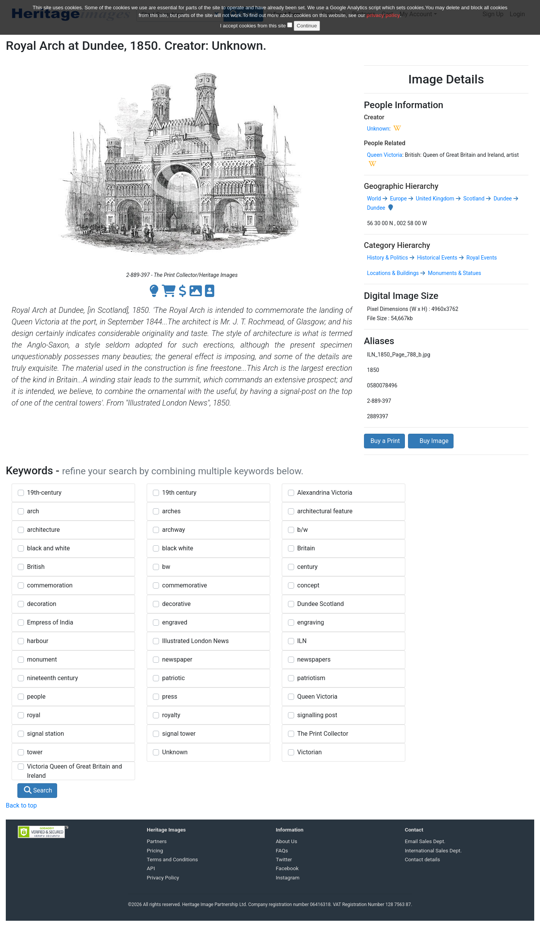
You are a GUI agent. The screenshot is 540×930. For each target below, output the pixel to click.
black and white (48, 548)
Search (38, 790)
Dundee (502, 198)
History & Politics (387, 258)
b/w (302, 529)
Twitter (284, 859)
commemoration (50, 585)
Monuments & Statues (454, 273)
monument (42, 659)
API (151, 868)
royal (33, 715)
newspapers (313, 659)
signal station (45, 733)
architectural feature (324, 511)
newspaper (177, 659)
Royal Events (481, 258)
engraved (174, 622)
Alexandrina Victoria (324, 492)
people (36, 696)
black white (177, 548)
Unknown (378, 129)
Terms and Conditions (172, 859)
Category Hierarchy (397, 245)
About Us (286, 841)
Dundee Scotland (320, 604)
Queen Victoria (384, 155)
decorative (176, 604)
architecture (43, 529)
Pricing (155, 850)
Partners (157, 841)
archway (173, 529)
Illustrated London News (195, 641)
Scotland (473, 198)
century (307, 566)
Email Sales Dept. (425, 841)
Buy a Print (384, 441)
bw (166, 566)
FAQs (282, 850)
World (374, 198)
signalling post (317, 715)
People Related (385, 143)
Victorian (309, 752)
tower (34, 752)
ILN (301, 641)
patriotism (311, 678)
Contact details (422, 859)
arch (33, 511)
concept (308, 585)
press (169, 696)
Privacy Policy (163, 877)
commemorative (184, 585)
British (35, 566)
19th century (179, 492)
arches (171, 511)
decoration (41, 604)
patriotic (173, 678)
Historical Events (436, 258)
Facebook (287, 868)
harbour (37, 641)
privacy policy (383, 12)
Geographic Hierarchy (401, 186)
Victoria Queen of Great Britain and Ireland (74, 771)
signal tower (179, 733)
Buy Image (431, 441)
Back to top (21, 805)
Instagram (288, 877)
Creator (374, 117)
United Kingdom (434, 198)
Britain (306, 548)
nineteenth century (52, 678)
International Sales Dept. (433, 850)
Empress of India (50, 622)
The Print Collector (322, 733)
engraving (310, 622)
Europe (398, 198)
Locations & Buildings (393, 273)
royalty (171, 715)
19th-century (44, 492)
